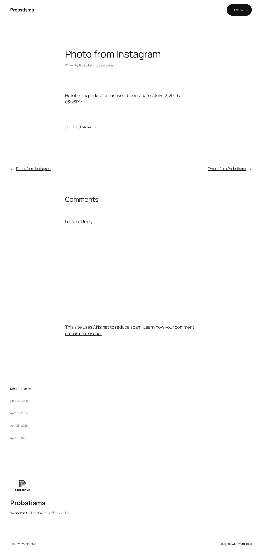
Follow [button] (239, 9)
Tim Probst (85, 65)
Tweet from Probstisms (227, 168)
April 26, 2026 (19, 401)
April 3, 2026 (18, 438)
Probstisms (22, 10)
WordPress (245, 544)
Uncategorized (105, 65)
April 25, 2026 (19, 413)
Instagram (86, 127)
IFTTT (71, 127)
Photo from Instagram (33, 168)
